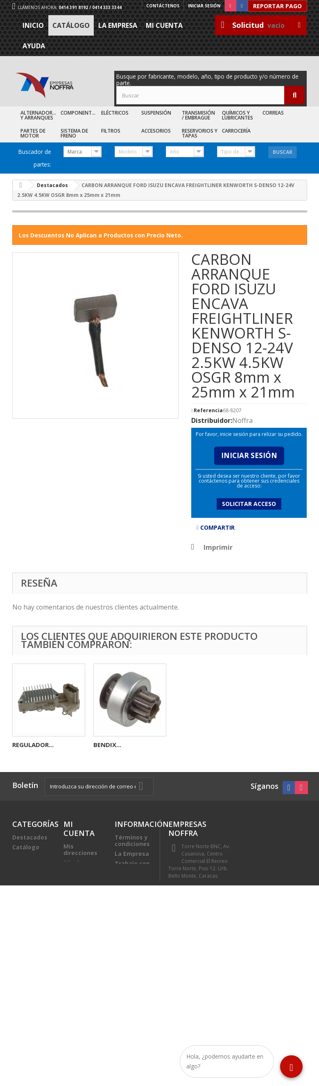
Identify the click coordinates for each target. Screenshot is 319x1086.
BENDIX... (269, 745)
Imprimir (218, 547)
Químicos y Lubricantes (237, 115)
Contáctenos (162, 6)
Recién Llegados (25, 860)
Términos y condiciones (132, 840)
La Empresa (117, 25)
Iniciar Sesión (249, 455)
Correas (273, 112)
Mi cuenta (164, 25)
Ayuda (34, 45)
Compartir (216, 527)
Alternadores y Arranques (39, 115)
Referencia (208, 410)
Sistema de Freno (74, 133)
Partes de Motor (32, 133)
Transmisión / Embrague (198, 115)
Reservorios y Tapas (199, 133)
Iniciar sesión (204, 6)
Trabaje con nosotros (132, 867)
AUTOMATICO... (36, 745)
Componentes (79, 112)
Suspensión (156, 112)
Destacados (30, 837)
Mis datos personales (79, 866)
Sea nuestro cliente (132, 883)
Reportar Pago (277, 6)
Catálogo (71, 25)
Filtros (110, 130)
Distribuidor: (211, 420)
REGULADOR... (195, 745)
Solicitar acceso (249, 504)
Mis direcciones (80, 849)
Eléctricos (115, 112)
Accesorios (156, 130)
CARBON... (108, 745)
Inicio (33, 25)
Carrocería (236, 130)
